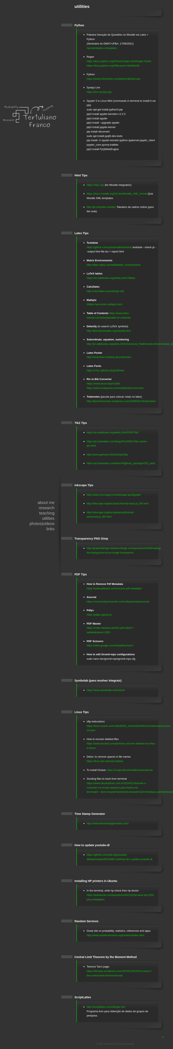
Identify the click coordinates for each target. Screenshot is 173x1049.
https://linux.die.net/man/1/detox (105, 761)
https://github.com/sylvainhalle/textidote (109, 247)
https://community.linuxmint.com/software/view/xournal (118, 601)
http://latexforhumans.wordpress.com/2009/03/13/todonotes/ (121, 401)
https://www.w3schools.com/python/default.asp (113, 78)
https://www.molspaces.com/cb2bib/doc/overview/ (115, 388)
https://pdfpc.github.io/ (99, 614)
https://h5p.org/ (95, 184)
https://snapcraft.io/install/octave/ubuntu (130, 770)
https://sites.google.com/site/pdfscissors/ (110, 645)
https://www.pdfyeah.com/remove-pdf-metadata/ (114, 588)
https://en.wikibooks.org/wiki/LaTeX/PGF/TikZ (113, 432)
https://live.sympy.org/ (99, 91)
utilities (48, 518)
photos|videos (41, 523)
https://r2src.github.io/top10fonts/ (105, 370)
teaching (47, 513)
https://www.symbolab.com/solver (106, 690)
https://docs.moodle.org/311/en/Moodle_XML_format (117, 193)
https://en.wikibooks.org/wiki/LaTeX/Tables (111, 277)
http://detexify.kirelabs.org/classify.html (109, 330)
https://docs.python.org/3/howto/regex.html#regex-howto (119, 61)
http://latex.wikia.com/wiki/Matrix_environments (114, 264)
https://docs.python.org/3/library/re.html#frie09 (113, 65)
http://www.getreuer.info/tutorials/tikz (107, 454)
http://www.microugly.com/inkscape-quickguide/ (114, 494)
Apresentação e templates (102, 48)
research (47, 508)
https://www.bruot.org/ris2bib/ (103, 383)
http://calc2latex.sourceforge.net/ (105, 291)
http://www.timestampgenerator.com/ (108, 823)
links (50, 529)
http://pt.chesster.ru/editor (101, 207)
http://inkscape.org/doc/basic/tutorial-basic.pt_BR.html (117, 503)
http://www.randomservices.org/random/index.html (115, 935)
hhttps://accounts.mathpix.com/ (104, 304)
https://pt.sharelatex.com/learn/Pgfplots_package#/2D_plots (121, 463)
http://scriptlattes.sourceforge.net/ (106, 1006)
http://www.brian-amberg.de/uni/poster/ (109, 357)
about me (46, 502)
